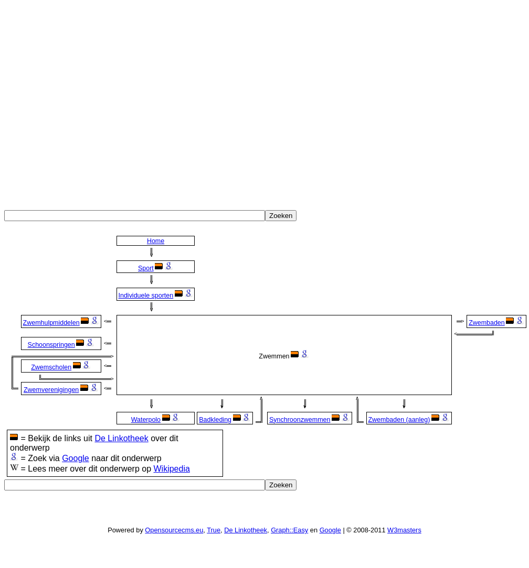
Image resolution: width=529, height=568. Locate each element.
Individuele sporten (146, 295)
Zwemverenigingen (51, 390)
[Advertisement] (98, 102)
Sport (146, 268)
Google (75, 458)
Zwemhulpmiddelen (51, 322)
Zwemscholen (51, 367)
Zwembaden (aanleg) (399, 419)
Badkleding (215, 419)
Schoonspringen (51, 344)
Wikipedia (171, 468)
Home (155, 241)
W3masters (404, 530)
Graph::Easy (289, 530)
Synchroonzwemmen (299, 419)
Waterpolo (146, 419)
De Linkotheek (121, 438)
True (213, 530)
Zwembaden (487, 322)
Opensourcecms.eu (174, 530)
